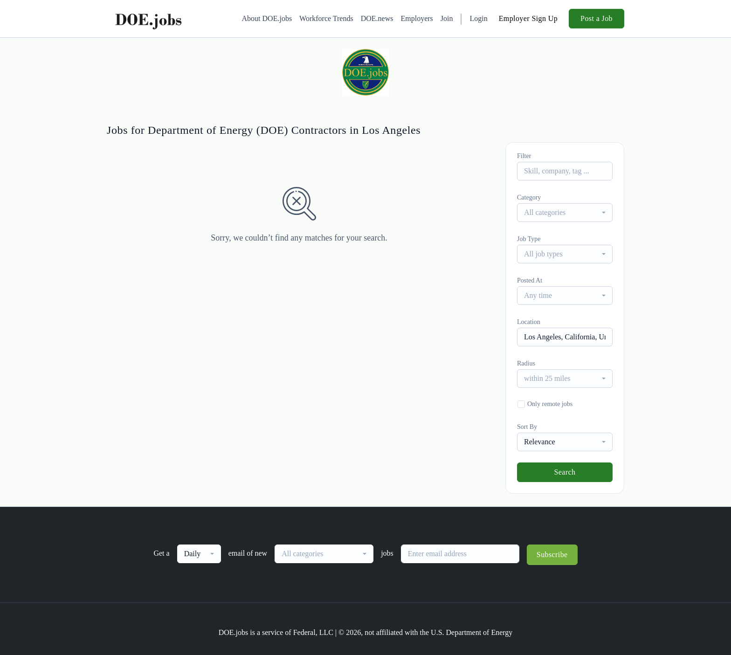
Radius (526, 363)
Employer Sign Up (528, 18)
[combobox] (565, 212)
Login (478, 18)
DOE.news (377, 18)
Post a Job (596, 18)
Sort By (527, 426)
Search (565, 472)
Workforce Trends (326, 18)
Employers (416, 18)
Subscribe (552, 554)
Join (447, 18)
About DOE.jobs (267, 18)
